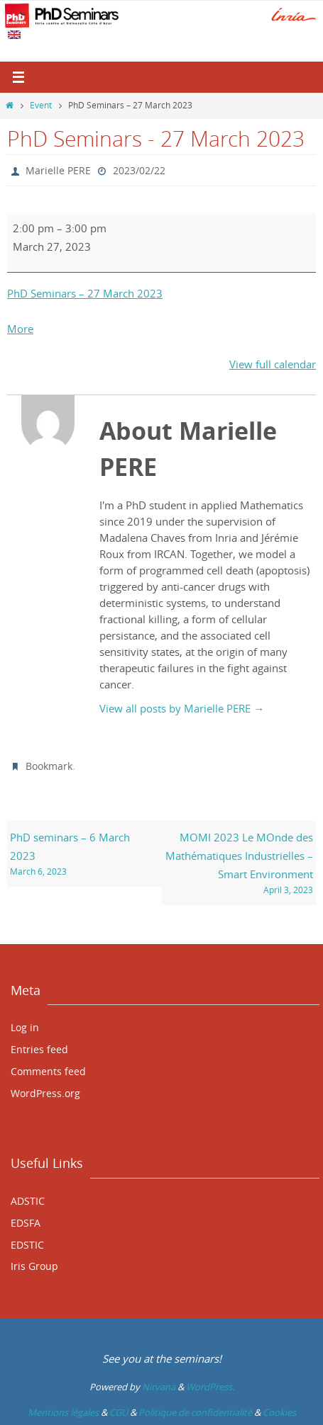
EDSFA (25, 1223)
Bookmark (49, 766)
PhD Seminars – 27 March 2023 (85, 293)
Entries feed (39, 1049)
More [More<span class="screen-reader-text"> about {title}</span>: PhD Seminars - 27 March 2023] (20, 329)
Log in (25, 1027)
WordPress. (210, 1386)
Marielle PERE (58, 170)
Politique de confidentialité (195, 1412)
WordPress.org (45, 1093)
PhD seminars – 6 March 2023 (84, 855)
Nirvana (158, 1386)
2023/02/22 (139, 170)
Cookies (279, 1412)
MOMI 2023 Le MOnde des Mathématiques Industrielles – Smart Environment (239, 864)
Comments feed (48, 1071)
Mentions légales (63, 1412)
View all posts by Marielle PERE (181, 708)
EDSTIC (27, 1244)
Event (41, 105)
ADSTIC (28, 1201)
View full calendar (272, 364)
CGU (118, 1412)
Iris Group (34, 1266)
